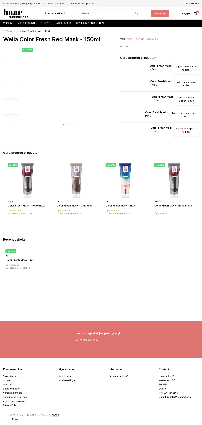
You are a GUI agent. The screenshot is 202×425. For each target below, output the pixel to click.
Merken (7, 23)
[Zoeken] (110, 13)
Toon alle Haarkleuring (146, 39)
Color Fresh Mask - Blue (120, 205)
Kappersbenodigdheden (90, 23)
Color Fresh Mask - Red (19, 260)
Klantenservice (191, 3)
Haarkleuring (63, 23)
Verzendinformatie (12, 392)
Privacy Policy (10, 405)
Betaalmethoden (11, 388)
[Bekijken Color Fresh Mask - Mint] (131, 114)
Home (17, 31)
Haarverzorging (26, 23)
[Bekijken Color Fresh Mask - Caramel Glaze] (134, 130)
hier (181, 66)
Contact (7, 380)
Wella (129, 39)
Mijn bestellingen (67, 380)
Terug (7, 31)
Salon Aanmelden (12, 376)
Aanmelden (160, 13)
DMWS (55, 415)
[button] (63, 124)
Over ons (8, 384)
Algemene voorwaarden (15, 401)
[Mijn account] (186, 13)
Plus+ (15, 419)
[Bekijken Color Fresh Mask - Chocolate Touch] (135, 99)
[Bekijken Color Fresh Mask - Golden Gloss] (134, 83)
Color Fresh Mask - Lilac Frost (75, 205)
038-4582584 (171, 392)
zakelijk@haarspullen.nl (179, 397)
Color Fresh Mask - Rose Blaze (26, 205)
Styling (45, 23)
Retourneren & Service (15, 397)
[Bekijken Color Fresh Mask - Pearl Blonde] (134, 68)
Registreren (65, 376)
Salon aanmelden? (55, 13)
